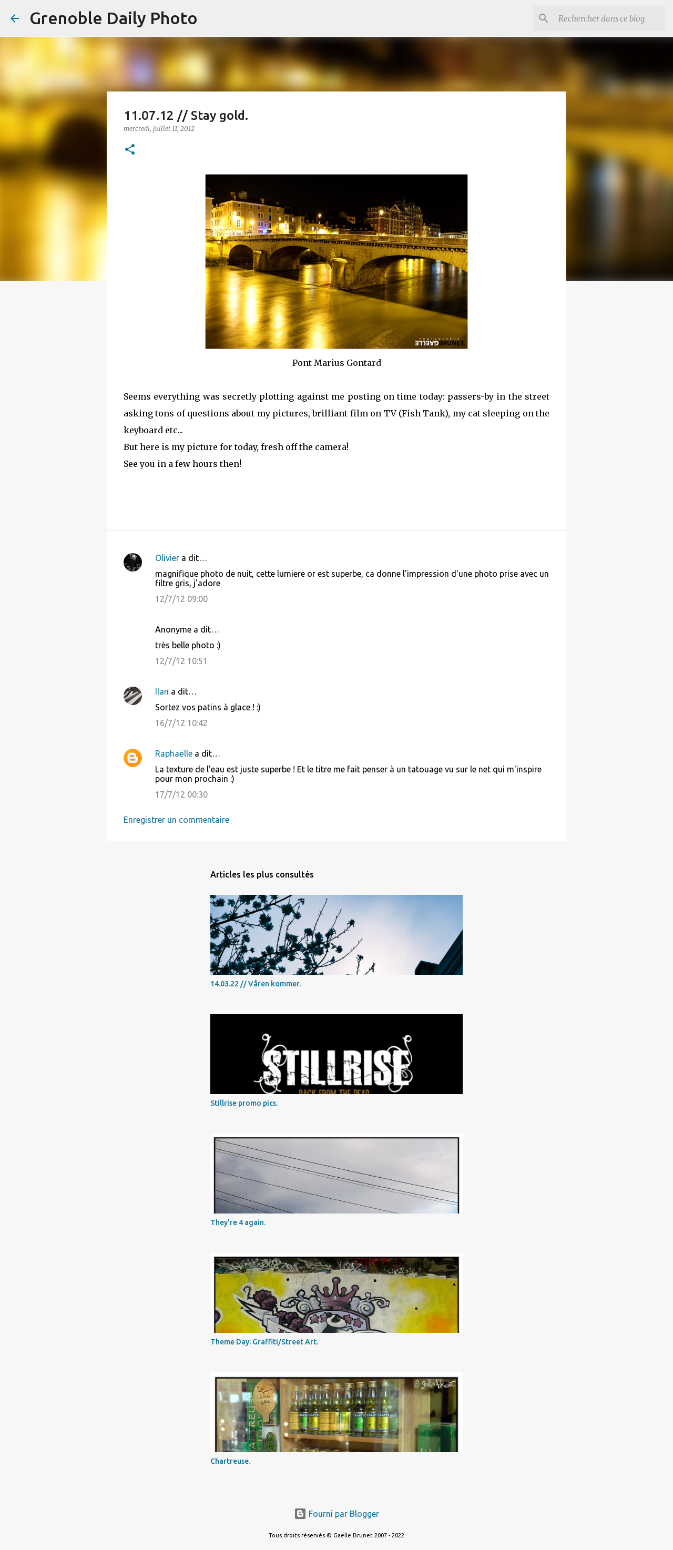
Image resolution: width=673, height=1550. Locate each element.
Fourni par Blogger (336, 1513)
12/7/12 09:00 (181, 599)
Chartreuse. (230, 1461)
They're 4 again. (238, 1222)
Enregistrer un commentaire (176, 819)
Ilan (162, 691)
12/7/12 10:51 (181, 661)
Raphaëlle (173, 753)
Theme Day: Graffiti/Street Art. (264, 1342)
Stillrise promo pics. (244, 1103)
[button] (130, 150)
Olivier (167, 558)
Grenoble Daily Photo (113, 17)
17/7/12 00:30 (181, 794)
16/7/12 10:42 (181, 723)
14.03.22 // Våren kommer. (255, 984)
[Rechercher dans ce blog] (609, 18)
